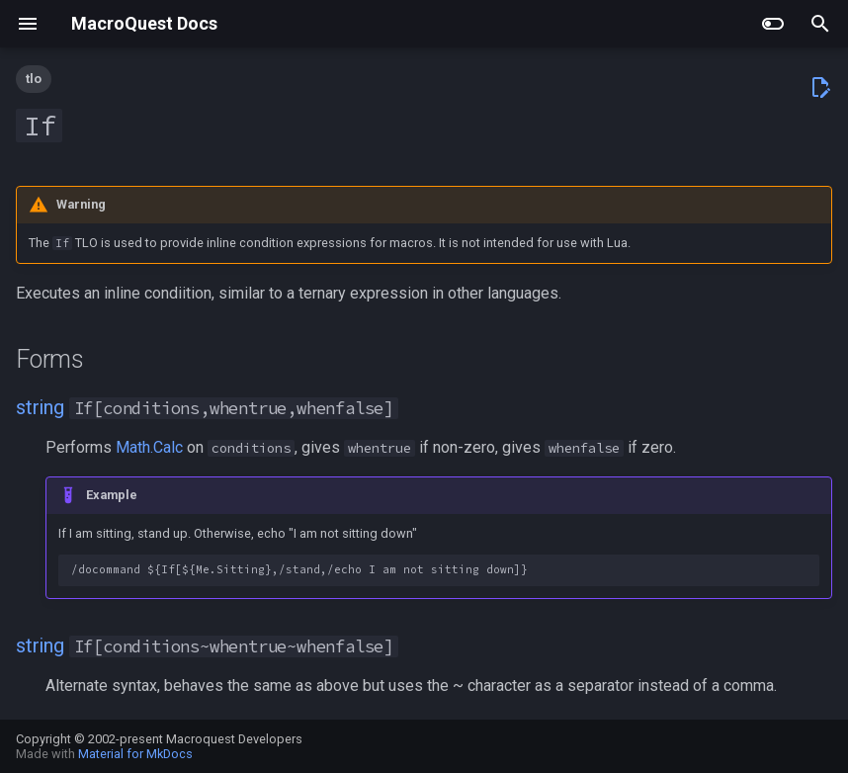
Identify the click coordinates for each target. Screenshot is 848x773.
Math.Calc (149, 447)
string (40, 407)
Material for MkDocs (135, 753)
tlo (34, 78)
